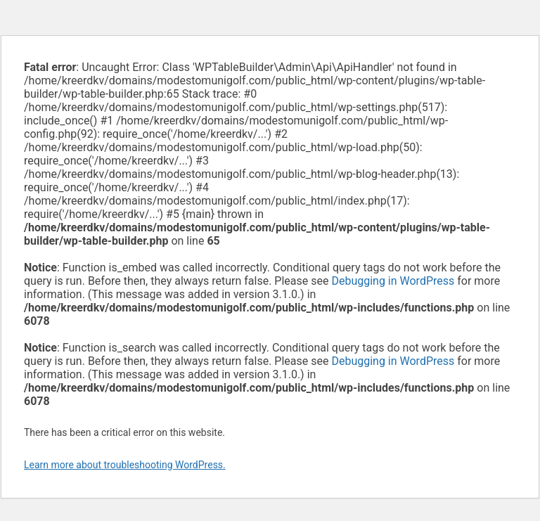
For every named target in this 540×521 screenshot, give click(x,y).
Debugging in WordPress (392, 281)
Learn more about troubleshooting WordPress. (125, 464)
